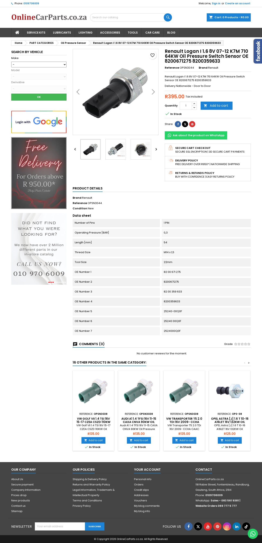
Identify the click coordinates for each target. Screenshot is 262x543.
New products (20, 500)
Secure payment (22, 484)
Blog (171, 33)
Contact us (18, 506)
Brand (203, 68)
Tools (133, 33)
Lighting (86, 33)
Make (15, 58)
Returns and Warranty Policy (91, 484)
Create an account (237, 3)
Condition (80, 208)
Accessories (110, 33)
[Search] (131, 17)
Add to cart (216, 105)
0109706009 (31, 3)
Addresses (141, 495)
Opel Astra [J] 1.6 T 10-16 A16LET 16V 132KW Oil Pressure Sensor (229, 422)
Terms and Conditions (87, 500)
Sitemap (17, 511)
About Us (17, 479)
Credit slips (141, 490)
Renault (87, 198)
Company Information (26, 490)
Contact (203, 469)
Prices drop (19, 495)
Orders (138, 484)
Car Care (152, 33)
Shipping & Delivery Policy (90, 479)
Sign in (216, 3)
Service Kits (36, 33)
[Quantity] (186, 106)
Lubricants (62, 33)
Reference (172, 68)
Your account (147, 469)
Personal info (142, 479)
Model (15, 70)
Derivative (18, 82)
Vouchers (140, 500)
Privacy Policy (82, 506)
